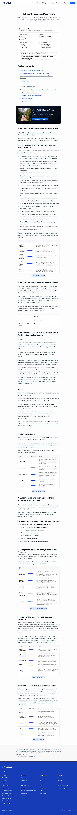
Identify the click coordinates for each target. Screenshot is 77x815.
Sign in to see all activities (38, 275)
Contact (60, 783)
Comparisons (5, 785)
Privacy (69, 810)
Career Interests (6, 803)
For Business (51, 3)
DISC (41, 780)
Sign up (72, 3)
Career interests (26, 81)
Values (24, 84)
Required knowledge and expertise (31, 95)
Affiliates (60, 780)
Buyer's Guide (43, 793)
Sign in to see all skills (38, 739)
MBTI (41, 785)
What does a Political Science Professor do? (32, 70)
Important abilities (27, 98)
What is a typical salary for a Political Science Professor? (35, 73)
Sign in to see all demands (38, 491)
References (23, 795)
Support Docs (24, 793)
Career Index (24, 780)
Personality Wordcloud (7, 795)
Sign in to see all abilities (38, 677)
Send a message (31, 756)
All (40, 778)
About (38, 3)
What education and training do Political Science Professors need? (38, 90)
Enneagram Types (6, 793)
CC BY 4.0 (43, 751)
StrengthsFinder (43, 788)
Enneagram (42, 783)
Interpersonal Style (6, 798)
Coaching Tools (24, 783)
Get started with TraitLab (40, 119)
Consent (64, 810)
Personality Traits (6, 788)
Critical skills (25, 101)
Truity (41, 790)
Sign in (65, 3)
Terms (73, 810)
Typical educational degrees (30, 93)
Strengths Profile (6, 801)
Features (59, 3)
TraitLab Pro (5, 780)
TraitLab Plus (5, 778)
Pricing (44, 3)
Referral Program (62, 788)
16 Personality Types (7, 790)
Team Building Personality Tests (28, 790)
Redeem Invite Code (63, 785)
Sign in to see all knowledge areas (38, 608)
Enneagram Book (25, 785)
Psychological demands (28, 86)
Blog (22, 778)
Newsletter (23, 788)
